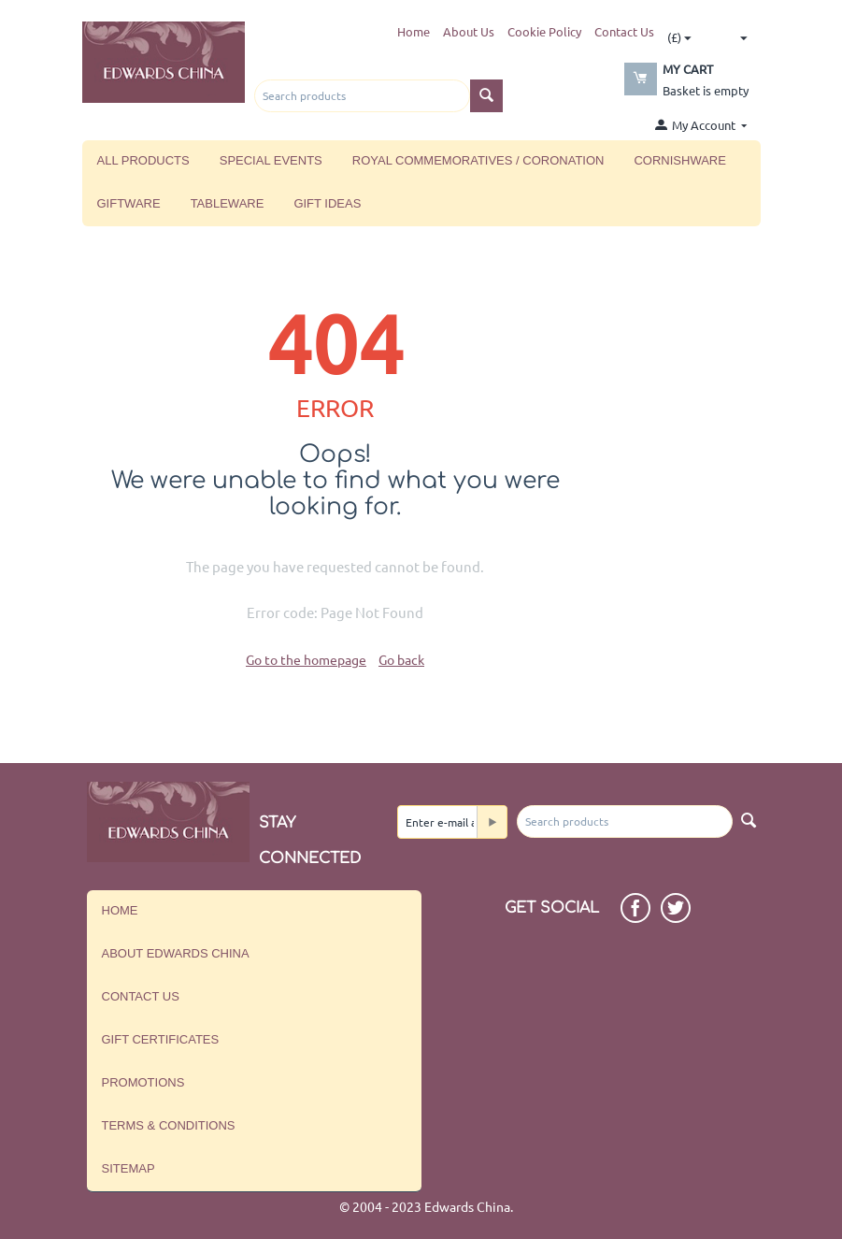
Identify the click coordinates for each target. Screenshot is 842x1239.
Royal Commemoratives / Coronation (478, 160)
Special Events (271, 160)
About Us (468, 31)
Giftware (129, 203)
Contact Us (624, 31)
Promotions (143, 1082)
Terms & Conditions (168, 1125)
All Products (143, 160)
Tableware (227, 203)
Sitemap (128, 1168)
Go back (401, 659)
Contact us (140, 996)
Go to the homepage (306, 659)
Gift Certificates (161, 1039)
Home (413, 31)
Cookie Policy (544, 31)
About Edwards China (176, 953)
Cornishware (679, 160)
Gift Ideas (327, 203)
